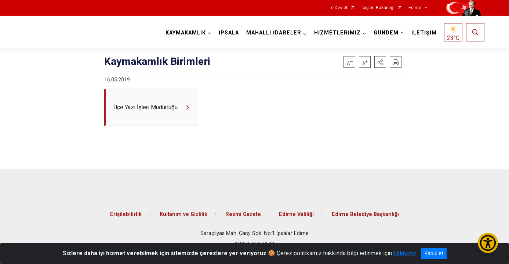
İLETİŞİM (422, 33)
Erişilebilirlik (126, 210)
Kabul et (434, 253)
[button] (380, 62)
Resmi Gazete (243, 210)
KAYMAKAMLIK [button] (184, 33)
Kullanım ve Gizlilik (183, 210)
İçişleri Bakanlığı (378, 8)
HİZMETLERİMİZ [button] (336, 33)
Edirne (414, 8)
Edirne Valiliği (296, 210)
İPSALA (227, 33)
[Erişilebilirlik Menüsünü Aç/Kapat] (488, 243)
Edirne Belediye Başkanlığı (365, 210)
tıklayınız (404, 253)
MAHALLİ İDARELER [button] (272, 33)
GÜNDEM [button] (384, 33)
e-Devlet (339, 8)
